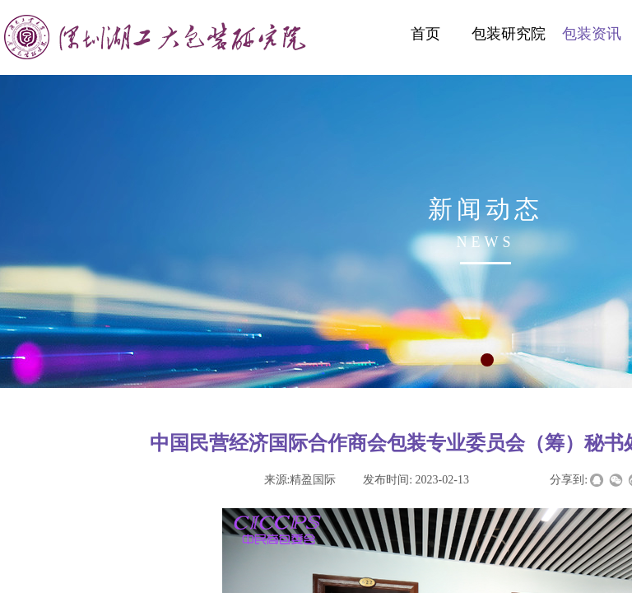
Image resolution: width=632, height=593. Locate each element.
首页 (425, 34)
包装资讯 (591, 34)
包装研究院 (509, 34)
